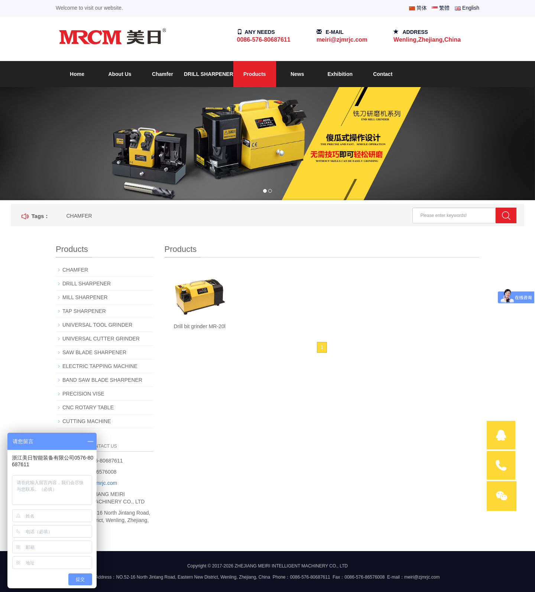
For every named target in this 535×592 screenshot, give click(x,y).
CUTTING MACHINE (86, 421)
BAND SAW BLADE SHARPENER (102, 380)
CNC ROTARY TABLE (88, 407)
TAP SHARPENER (84, 311)
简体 (418, 8)
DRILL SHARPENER (208, 74)
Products (254, 74)
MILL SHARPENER (85, 297)
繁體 (441, 8)
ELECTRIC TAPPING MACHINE (99, 366)
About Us (119, 74)
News (297, 74)
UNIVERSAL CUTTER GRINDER (101, 339)
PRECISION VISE (83, 394)
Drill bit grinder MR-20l (200, 326)
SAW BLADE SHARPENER (94, 352)
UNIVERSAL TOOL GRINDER (97, 325)
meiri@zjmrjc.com (342, 39)
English (467, 8)
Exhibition (340, 74)
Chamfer (162, 74)
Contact (382, 74)
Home (77, 74)
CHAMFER (79, 216)
